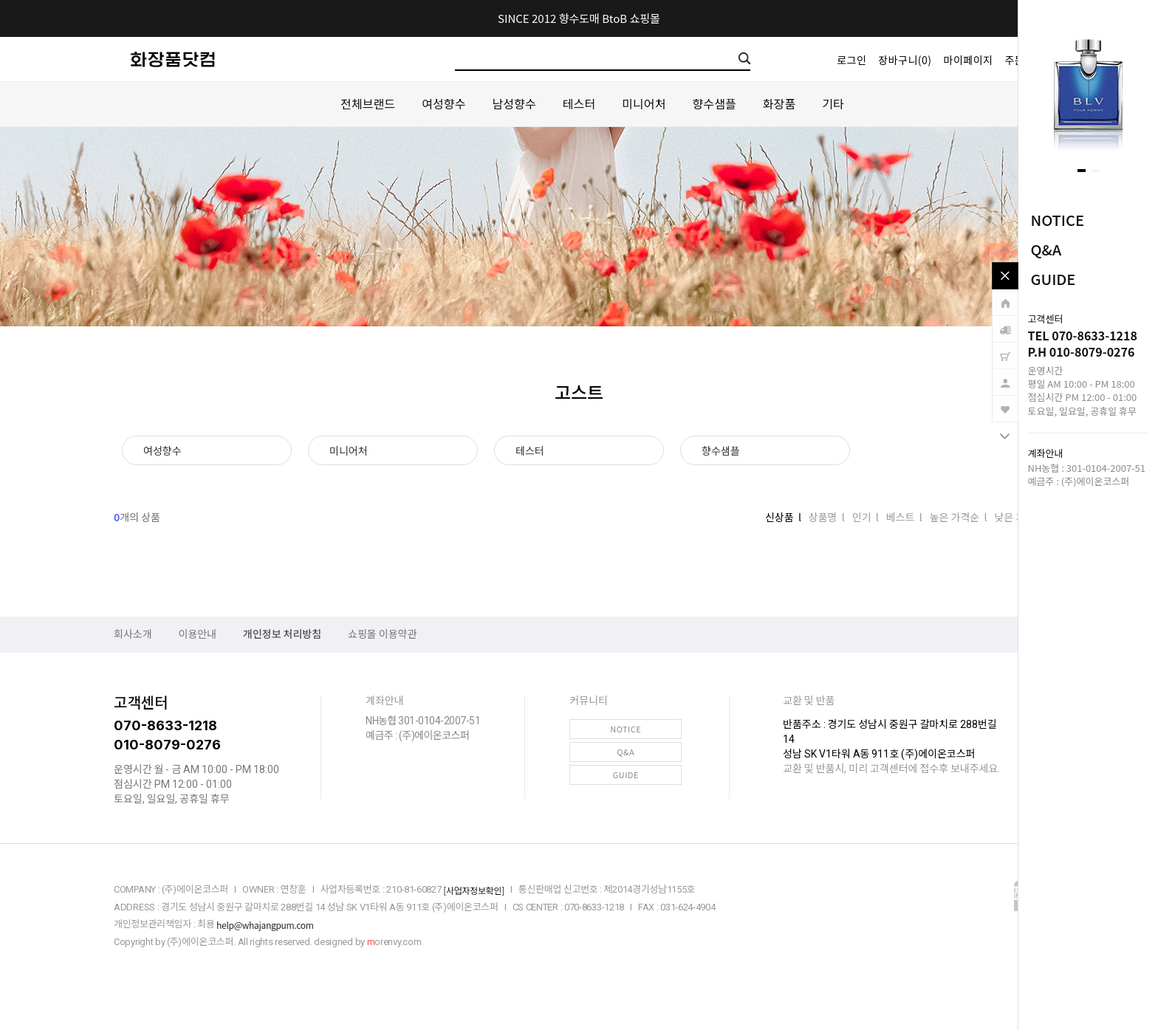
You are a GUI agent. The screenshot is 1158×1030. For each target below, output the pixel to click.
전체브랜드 (367, 103)
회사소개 (133, 634)
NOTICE (1057, 219)
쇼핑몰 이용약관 (382, 634)
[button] (1082, 170)
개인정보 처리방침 (282, 634)
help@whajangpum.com (264, 925)
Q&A (1046, 249)
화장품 (779, 103)
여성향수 (443, 103)
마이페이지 (968, 59)
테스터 (579, 103)
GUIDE (1053, 278)
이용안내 (198, 634)
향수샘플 (714, 103)
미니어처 (643, 103)
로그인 (851, 59)
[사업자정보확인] (473, 890)
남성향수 (513, 103)
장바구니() (904, 59)
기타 (833, 103)
